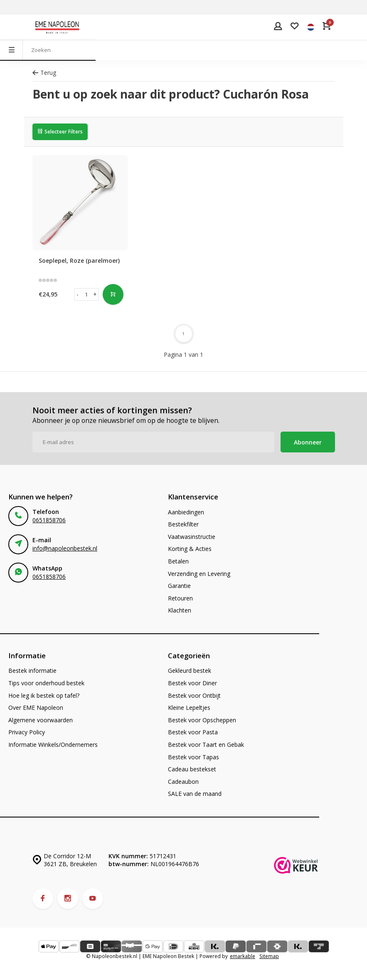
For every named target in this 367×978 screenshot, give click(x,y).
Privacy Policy (26, 732)
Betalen (178, 561)
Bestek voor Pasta (193, 732)
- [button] (77, 294)
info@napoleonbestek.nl (64, 548)
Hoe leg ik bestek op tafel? (43, 695)
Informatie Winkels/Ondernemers (53, 744)
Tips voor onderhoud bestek (46, 683)
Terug (44, 73)
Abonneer (308, 442)
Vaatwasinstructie (191, 537)
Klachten (179, 610)
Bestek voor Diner (192, 683)
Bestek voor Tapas (193, 757)
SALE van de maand (195, 794)
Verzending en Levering (199, 574)
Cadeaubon (183, 781)
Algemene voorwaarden (40, 720)
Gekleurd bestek (189, 670)
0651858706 (49, 520)
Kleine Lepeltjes (189, 707)
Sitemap (269, 956)
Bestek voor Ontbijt (194, 695)
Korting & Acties (190, 549)
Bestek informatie (32, 670)
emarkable (242, 956)
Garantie (179, 586)
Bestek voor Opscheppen (202, 720)
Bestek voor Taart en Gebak (206, 744)
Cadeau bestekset (192, 769)
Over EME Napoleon (35, 707)
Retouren (180, 598)
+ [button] (95, 294)
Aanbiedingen (186, 512)
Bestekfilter (183, 524)
